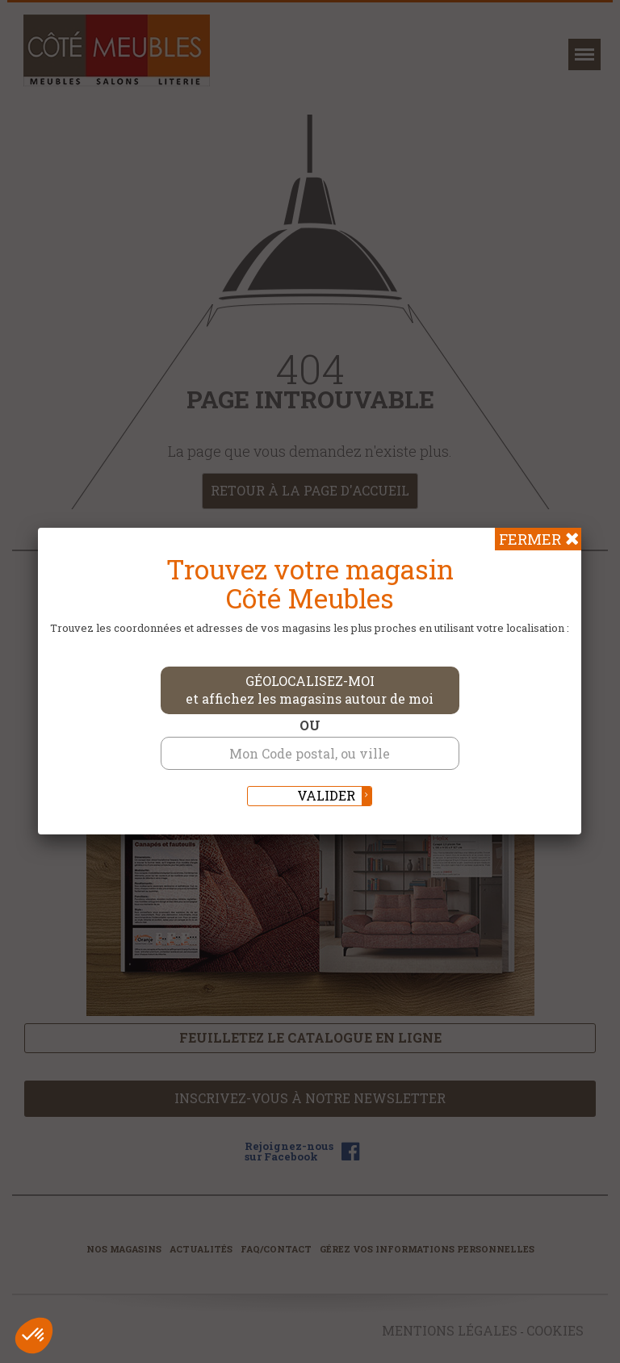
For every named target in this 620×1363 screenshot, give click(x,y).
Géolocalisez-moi (310, 690)
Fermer (530, 539)
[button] (34, 1335)
